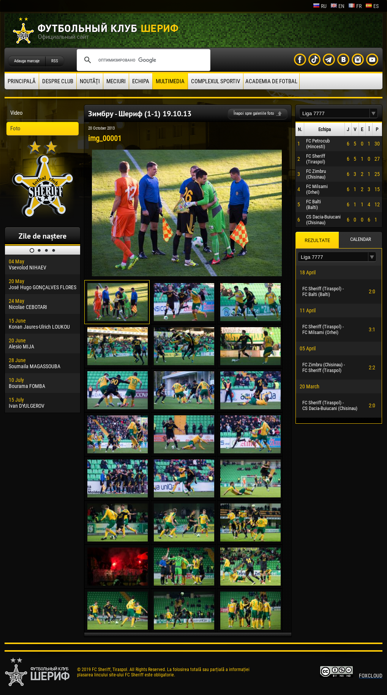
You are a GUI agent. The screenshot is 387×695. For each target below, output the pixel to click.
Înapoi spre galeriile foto (254, 113)
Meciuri (116, 81)
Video (16, 112)
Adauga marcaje (26, 61)
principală (22, 81)
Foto (15, 128)
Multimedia (170, 81)
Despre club (57, 81)
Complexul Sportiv (215, 81)
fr (355, 6)
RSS (54, 61)
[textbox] (334, 113)
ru (320, 6)
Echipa (140, 81)
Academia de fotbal (271, 81)
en (337, 6)
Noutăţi (90, 81)
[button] (374, 113)
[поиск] (142, 60)
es (372, 6)
